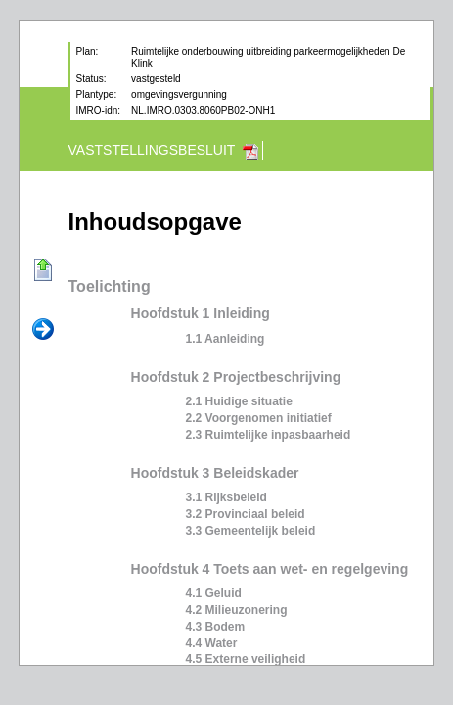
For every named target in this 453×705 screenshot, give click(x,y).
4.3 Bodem (216, 627)
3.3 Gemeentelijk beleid (251, 531)
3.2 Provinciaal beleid (245, 514)
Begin (43, 271)
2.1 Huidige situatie (239, 401)
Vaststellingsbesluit (152, 150)
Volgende (43, 330)
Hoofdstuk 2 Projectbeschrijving (236, 377)
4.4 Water (212, 643)
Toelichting (109, 286)
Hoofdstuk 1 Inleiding (200, 313)
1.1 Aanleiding (225, 339)
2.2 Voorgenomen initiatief (259, 418)
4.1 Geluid (214, 593)
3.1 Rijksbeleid (226, 497)
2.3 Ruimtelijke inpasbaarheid (268, 435)
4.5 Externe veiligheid (246, 659)
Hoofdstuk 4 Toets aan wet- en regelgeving (270, 569)
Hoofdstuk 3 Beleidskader (215, 473)
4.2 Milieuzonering (237, 610)
